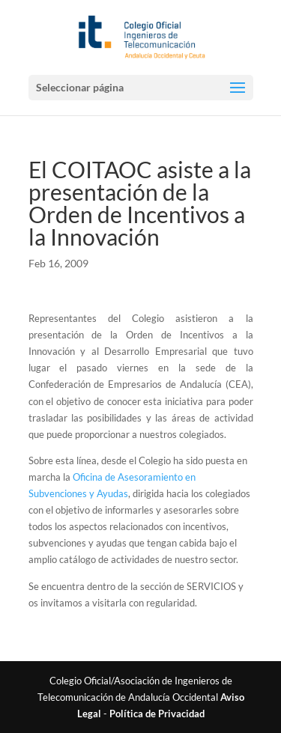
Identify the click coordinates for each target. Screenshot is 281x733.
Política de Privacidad (157, 714)
